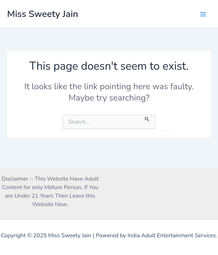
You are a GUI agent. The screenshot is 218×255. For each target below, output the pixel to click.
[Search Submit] (147, 118)
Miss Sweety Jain (42, 14)
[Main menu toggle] (203, 14)
